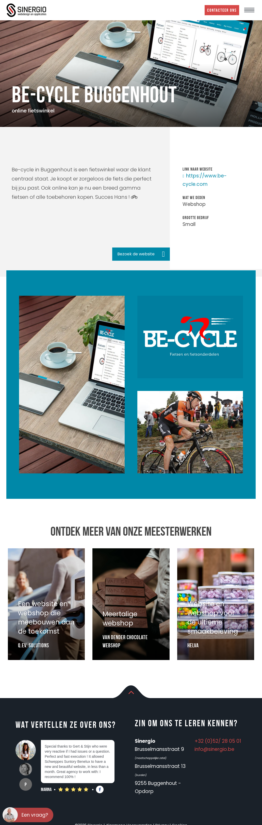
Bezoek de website (136, 254)
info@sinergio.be (214, 749)
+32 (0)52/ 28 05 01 (217, 741)
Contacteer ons (222, 10)
